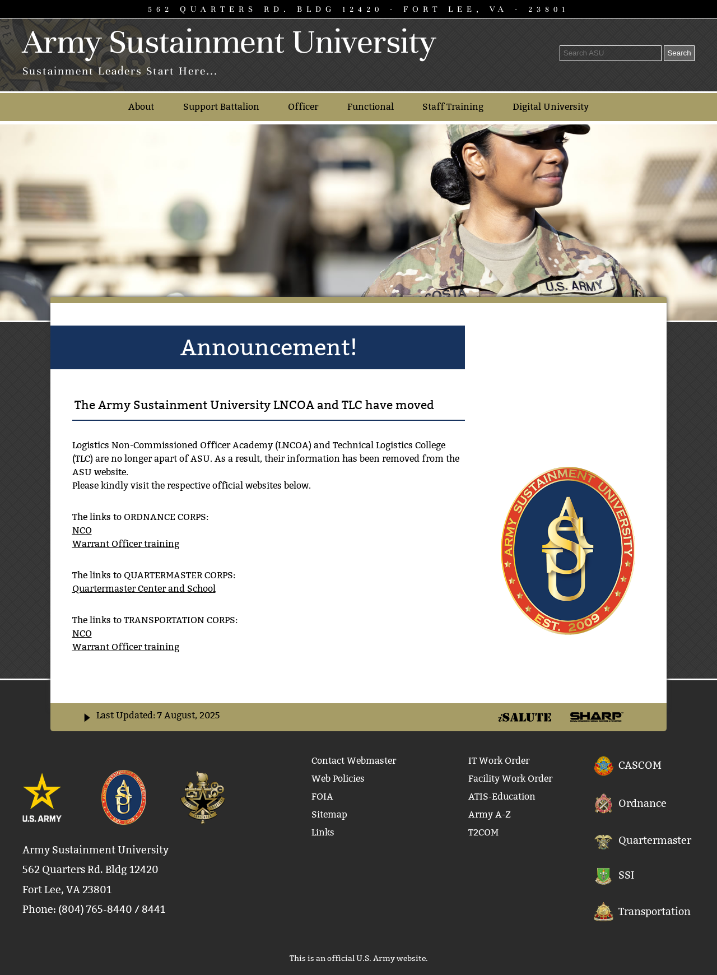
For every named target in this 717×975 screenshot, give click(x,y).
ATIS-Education (502, 796)
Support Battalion (221, 106)
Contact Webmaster (353, 760)
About (141, 106)
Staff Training (452, 106)
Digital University (551, 106)
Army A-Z (489, 814)
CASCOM (640, 764)
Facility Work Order (510, 778)
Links (322, 832)
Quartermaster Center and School (144, 588)
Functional (370, 106)
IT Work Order (498, 760)
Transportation (654, 910)
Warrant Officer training (125, 543)
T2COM (483, 832)
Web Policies (338, 778)
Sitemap (329, 814)
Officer (303, 106)
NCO (82, 530)
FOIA (322, 796)
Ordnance (642, 802)
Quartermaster (654, 840)
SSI (626, 875)
